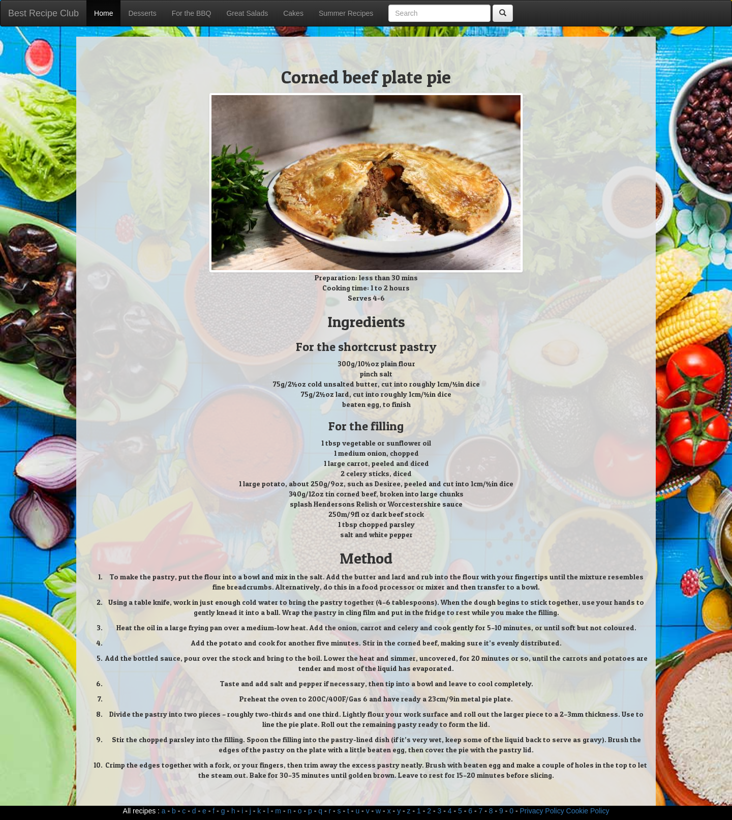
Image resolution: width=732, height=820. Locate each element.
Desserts (142, 13)
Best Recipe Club (43, 13)
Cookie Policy (587, 811)
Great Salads (247, 13)
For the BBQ (191, 13)
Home (103, 13)
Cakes (293, 13)
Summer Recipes (346, 13)
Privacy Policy (542, 811)
